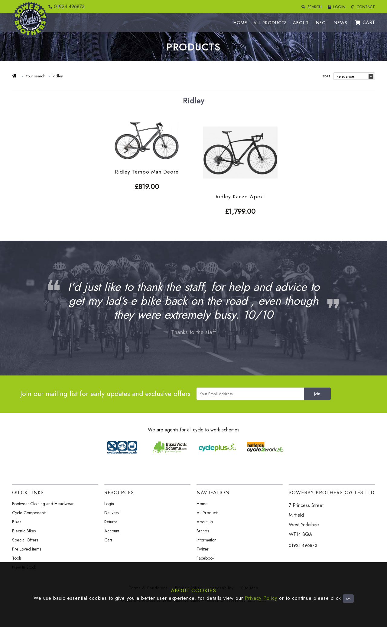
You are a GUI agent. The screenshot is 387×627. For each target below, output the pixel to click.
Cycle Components (29, 513)
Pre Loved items (26, 549)
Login (109, 504)
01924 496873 (65, 6)
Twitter (203, 549)
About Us (205, 522)
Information (206, 540)
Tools (17, 558)
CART (365, 22)
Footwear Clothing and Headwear (43, 504)
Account (111, 531)
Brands (203, 531)
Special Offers (25, 540)
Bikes (16, 522)
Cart (108, 540)
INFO (320, 23)
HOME (240, 23)
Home (202, 504)
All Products (208, 513)
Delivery (111, 513)
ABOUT (301, 23)
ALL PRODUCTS (270, 23)
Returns (111, 522)
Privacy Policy (261, 598)
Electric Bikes (24, 531)
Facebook (205, 558)
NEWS (340, 23)
